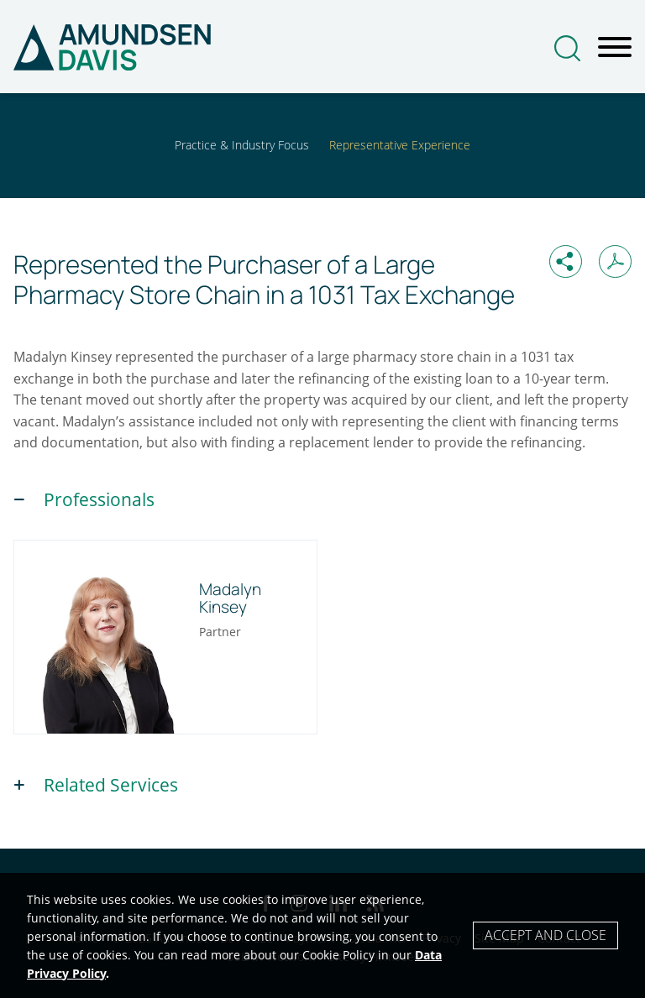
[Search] (567, 48)
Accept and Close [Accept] (545, 935)
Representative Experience (399, 145)
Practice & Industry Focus (242, 145)
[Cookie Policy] (322, 935)
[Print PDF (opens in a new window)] (615, 261)
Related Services (111, 785)
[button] (565, 261)
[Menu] (615, 47)
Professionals (99, 499)
